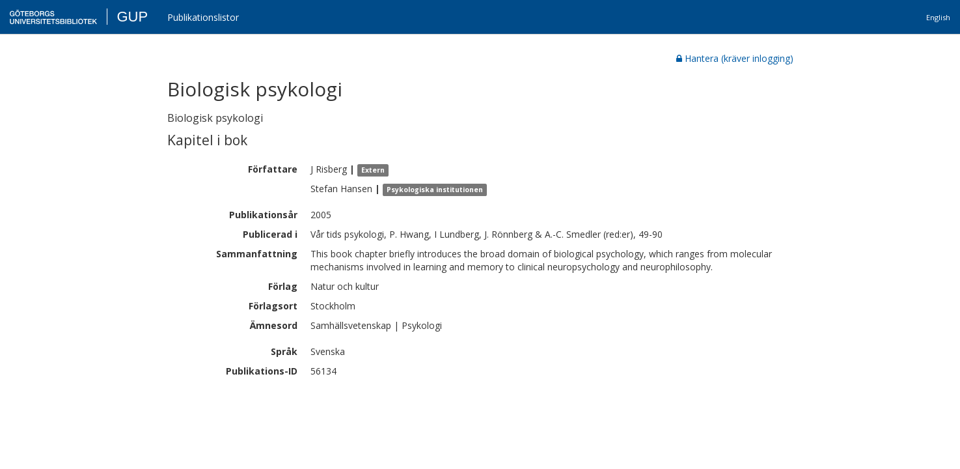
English (938, 17)
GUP (132, 16)
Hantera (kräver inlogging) (734, 58)
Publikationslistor (203, 17)
